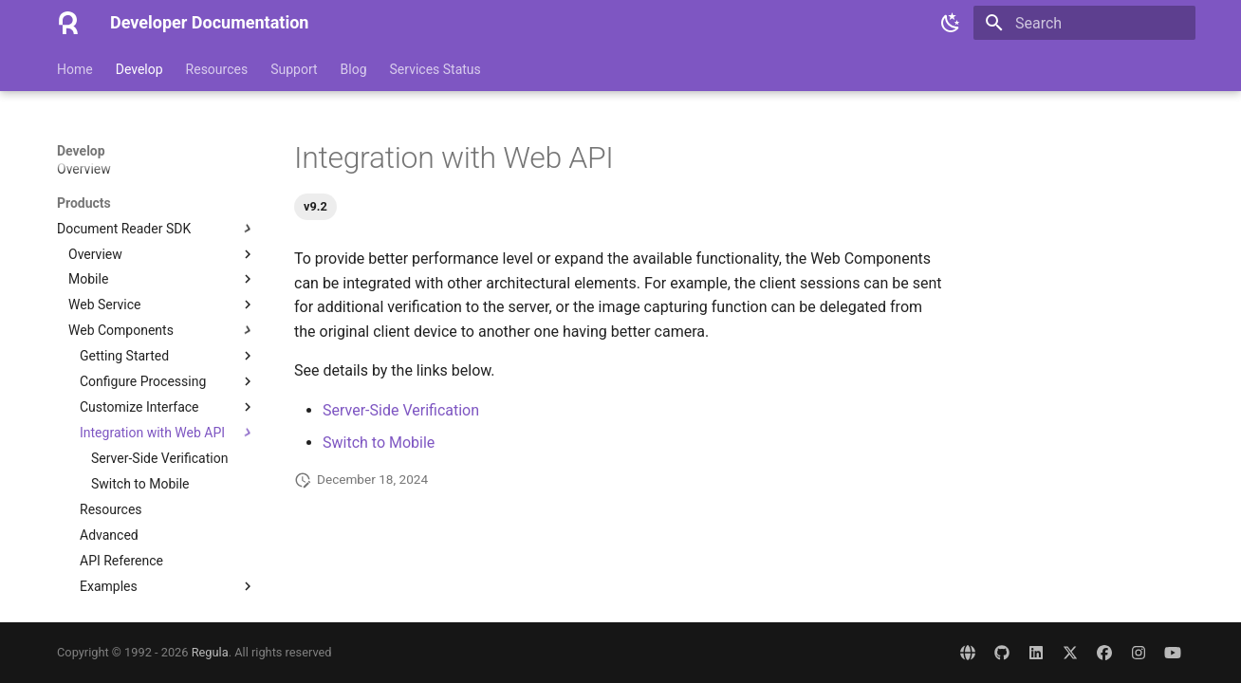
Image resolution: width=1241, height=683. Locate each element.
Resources (217, 69)
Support (293, 69)
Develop (139, 69)
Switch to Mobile (379, 443)
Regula (210, 652)
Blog (354, 69)
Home (75, 69)
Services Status (435, 69)
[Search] (1084, 23)
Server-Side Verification (401, 410)
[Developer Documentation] (68, 23)
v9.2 (315, 206)
